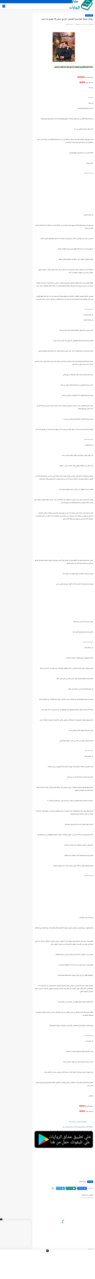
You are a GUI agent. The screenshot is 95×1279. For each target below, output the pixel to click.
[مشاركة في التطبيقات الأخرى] (53, 1188)
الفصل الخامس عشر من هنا (77, 1122)
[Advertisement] (63, 605)
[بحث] (3, 6)
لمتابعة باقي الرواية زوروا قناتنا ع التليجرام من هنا (78, 1127)
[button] (82, 1188)
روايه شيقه (89, 15)
